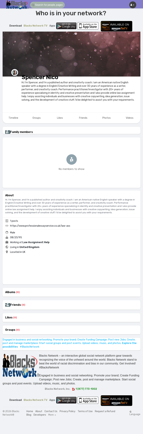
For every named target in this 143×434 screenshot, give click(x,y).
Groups (10, 329)
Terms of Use (85, 411)
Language (134, 413)
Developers (40, 414)
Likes (9, 317)
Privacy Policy (67, 411)
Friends (15, 305)
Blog (28, 414)
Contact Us (50, 411)
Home (29, 411)
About (38, 411)
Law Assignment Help (36, 242)
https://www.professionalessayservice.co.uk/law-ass (40, 225)
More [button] (52, 415)
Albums (10, 292)
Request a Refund (105, 411)
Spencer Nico (40, 77)
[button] (47, 5)
